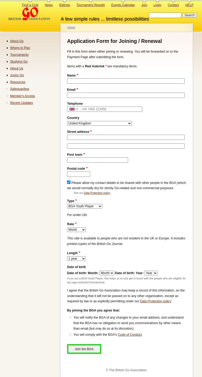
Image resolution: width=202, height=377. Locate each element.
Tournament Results (91, 5)
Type (70, 201)
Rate (70, 224)
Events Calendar (123, 5)
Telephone (75, 103)
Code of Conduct (130, 334)
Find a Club (30, 5)
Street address (78, 132)
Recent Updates (21, 103)
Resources (17, 82)
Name (71, 75)
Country (73, 118)
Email (71, 90)
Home (71, 27)
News (49, 5)
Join (144, 5)
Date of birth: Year (128, 273)
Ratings (64, 5)
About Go (16, 41)
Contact (173, 5)
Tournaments (19, 55)
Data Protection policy (97, 193)
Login (157, 5)
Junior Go (17, 75)
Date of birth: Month (82, 273)
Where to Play (20, 48)
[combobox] (73, 109)
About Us (16, 68)
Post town (74, 155)
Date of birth (76, 267)
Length (72, 253)
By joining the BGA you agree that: (93, 310)
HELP (189, 5)
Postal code (76, 168)
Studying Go (19, 61)
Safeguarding (19, 89)
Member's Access (22, 96)
